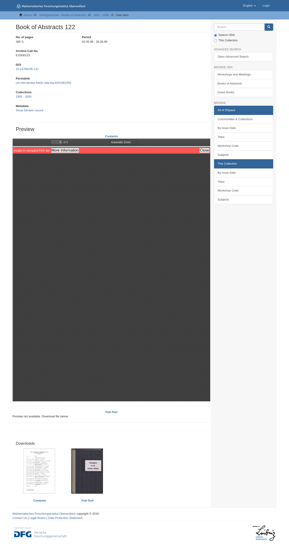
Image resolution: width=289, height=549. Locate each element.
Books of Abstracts (230, 83)
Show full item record (29, 110)
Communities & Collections (235, 119)
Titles (221, 137)
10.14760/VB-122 (27, 69)
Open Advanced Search (233, 56)
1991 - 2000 (101, 15)
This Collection (226, 40)
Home (28, 15)
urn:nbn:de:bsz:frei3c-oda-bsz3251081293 (43, 82)
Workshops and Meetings (234, 74)
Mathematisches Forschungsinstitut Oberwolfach (44, 513)
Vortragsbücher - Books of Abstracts (62, 15)
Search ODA (224, 35)
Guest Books (226, 92)
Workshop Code (228, 145)
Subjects (223, 155)
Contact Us (19, 518)
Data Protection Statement (65, 518)
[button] (249, 5)
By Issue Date (227, 128)
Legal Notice (37, 518)
